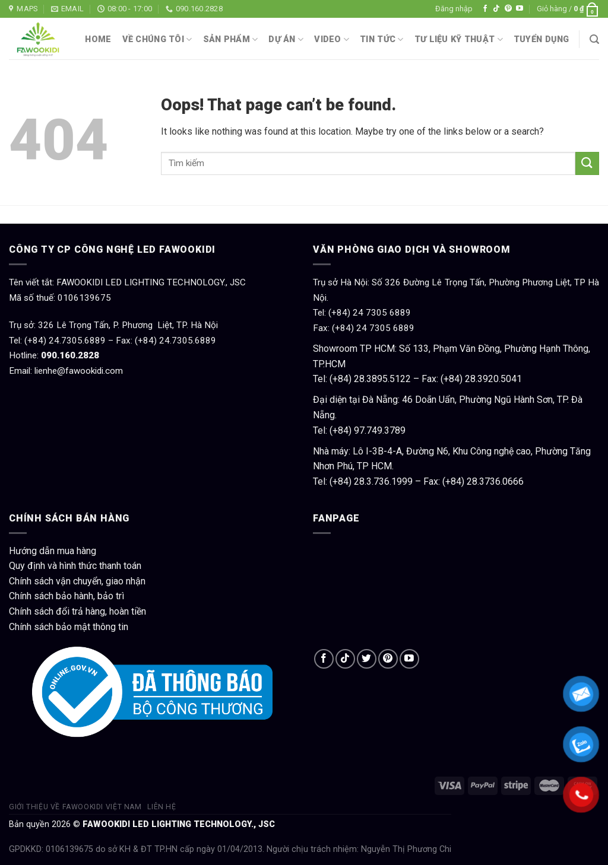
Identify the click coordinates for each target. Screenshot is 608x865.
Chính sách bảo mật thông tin (68, 626)
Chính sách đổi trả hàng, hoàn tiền (77, 611)
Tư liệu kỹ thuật (458, 39)
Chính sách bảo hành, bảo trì (66, 596)
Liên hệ (161, 807)
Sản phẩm (230, 39)
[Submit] (587, 163)
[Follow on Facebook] (485, 9)
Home (98, 39)
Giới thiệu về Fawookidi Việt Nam (75, 807)
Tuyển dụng (541, 39)
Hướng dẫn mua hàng (52, 550)
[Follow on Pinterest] (508, 9)
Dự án (285, 39)
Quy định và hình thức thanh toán (75, 565)
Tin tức (382, 39)
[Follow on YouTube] (519, 9)
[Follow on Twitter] (366, 659)
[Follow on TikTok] (496, 9)
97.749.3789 (380, 430)
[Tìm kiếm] (594, 39)
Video (331, 39)
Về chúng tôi (157, 39)
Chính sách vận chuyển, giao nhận (77, 581)
